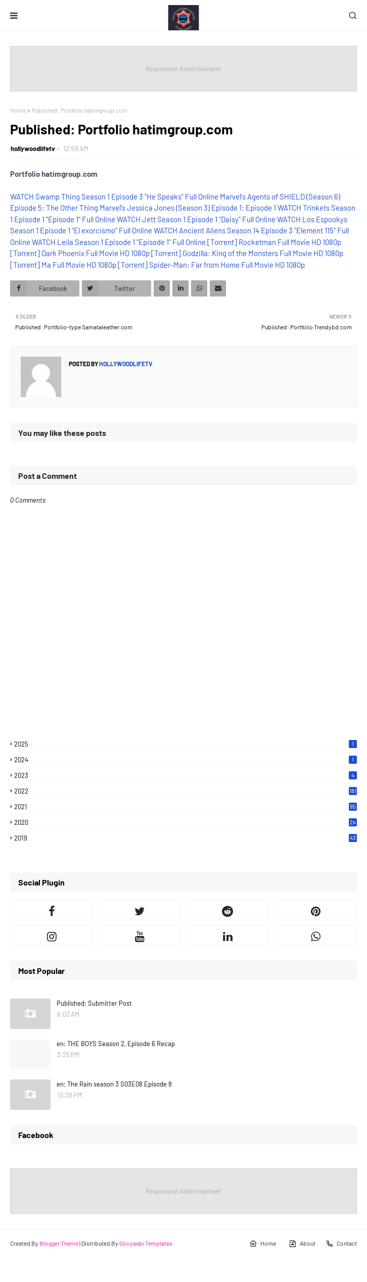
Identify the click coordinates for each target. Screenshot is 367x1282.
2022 (185, 791)
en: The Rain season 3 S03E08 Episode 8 (114, 1084)
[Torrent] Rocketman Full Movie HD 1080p (274, 241)
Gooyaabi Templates (145, 1243)
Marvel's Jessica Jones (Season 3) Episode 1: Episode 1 (188, 207)
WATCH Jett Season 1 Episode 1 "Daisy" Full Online (196, 219)
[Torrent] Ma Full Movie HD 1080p (63, 264)
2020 (185, 822)
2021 (185, 807)
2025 (185, 744)
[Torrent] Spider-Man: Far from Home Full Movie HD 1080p (211, 264)
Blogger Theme (58, 1243)
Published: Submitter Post (94, 1003)
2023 (185, 775)
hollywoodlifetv (33, 148)
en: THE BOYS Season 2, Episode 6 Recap (116, 1044)
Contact (341, 1244)
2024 (185, 760)
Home (18, 110)
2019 (185, 838)
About (302, 1244)
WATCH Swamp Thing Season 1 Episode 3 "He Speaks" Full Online (114, 196)
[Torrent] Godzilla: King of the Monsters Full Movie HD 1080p (247, 253)
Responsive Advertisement (183, 69)
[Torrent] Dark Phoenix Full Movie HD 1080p (80, 253)
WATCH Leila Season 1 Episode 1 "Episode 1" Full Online (119, 241)
